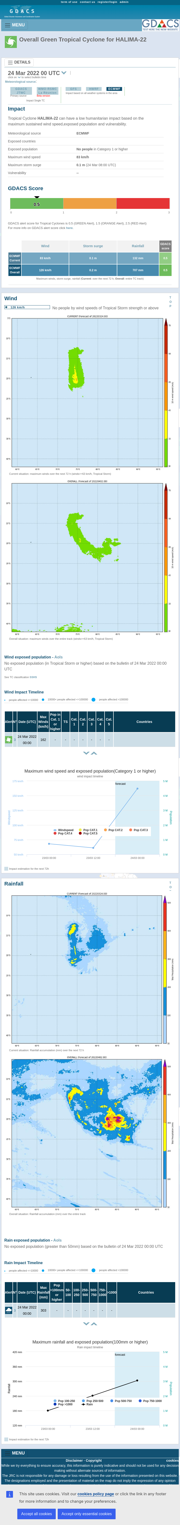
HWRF (94, 89)
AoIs (58, 657)
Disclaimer (74, 1460)
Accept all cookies (36, 1514)
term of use (69, 1)
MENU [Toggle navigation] (14, 25)
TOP (170, 302)
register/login (107, 1)
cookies (172, 1460)
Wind (45, 246)
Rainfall (138, 246)
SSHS (33, 677)
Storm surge (93, 246)
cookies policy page (95, 1494)
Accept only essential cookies (87, 1514)
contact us (87, 1)
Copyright (94, 1460)
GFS (73, 89)
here (69, 228)
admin (124, 1)
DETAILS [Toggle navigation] (19, 62)
